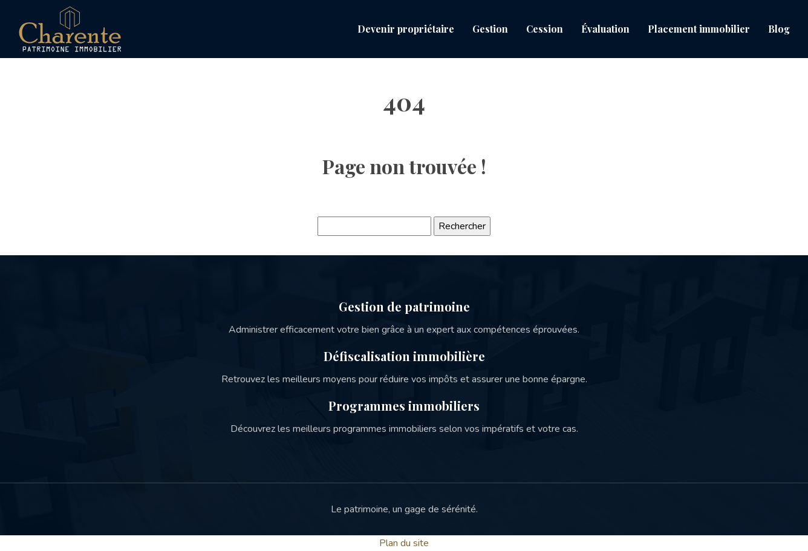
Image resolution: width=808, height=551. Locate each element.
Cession (544, 28)
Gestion (490, 28)
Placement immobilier (699, 28)
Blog (779, 28)
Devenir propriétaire (405, 28)
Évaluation (605, 28)
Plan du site (404, 543)
